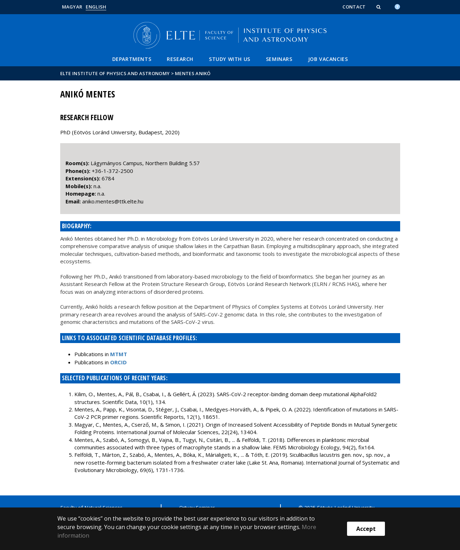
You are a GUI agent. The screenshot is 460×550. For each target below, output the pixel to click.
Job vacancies (328, 59)
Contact (353, 7)
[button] (379, 7)
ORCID (118, 362)
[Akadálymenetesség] (397, 6)
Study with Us (229, 59)
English (96, 7)
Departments (132, 59)
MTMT (118, 354)
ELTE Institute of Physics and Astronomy (115, 73)
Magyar (72, 7)
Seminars (279, 59)
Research (180, 59)
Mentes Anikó (193, 73)
